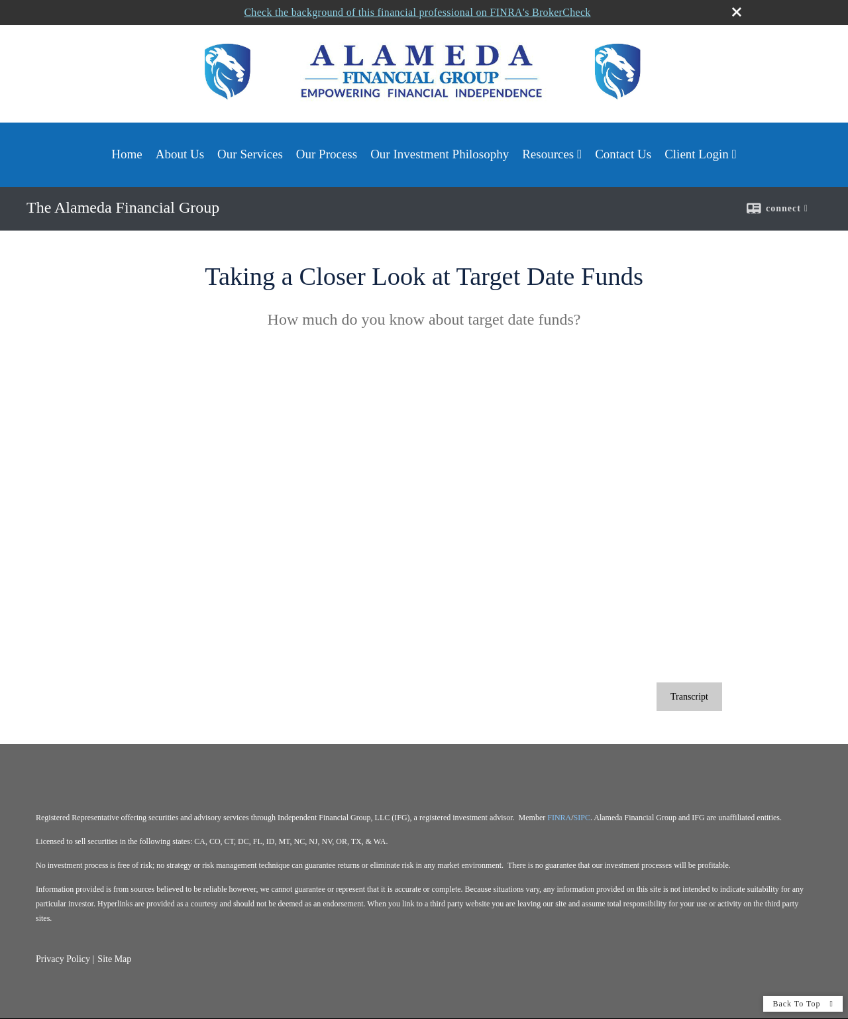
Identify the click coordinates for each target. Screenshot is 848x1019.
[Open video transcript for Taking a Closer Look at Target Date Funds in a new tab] (689, 696)
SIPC (582, 817)
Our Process (326, 154)
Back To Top (802, 1003)
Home (126, 154)
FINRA (559, 817)
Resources (548, 154)
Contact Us (623, 154)
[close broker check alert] (736, 11)
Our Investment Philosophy (439, 154)
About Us (180, 154)
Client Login (696, 154)
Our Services (250, 154)
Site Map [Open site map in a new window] (114, 959)
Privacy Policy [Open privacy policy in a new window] (63, 959)
